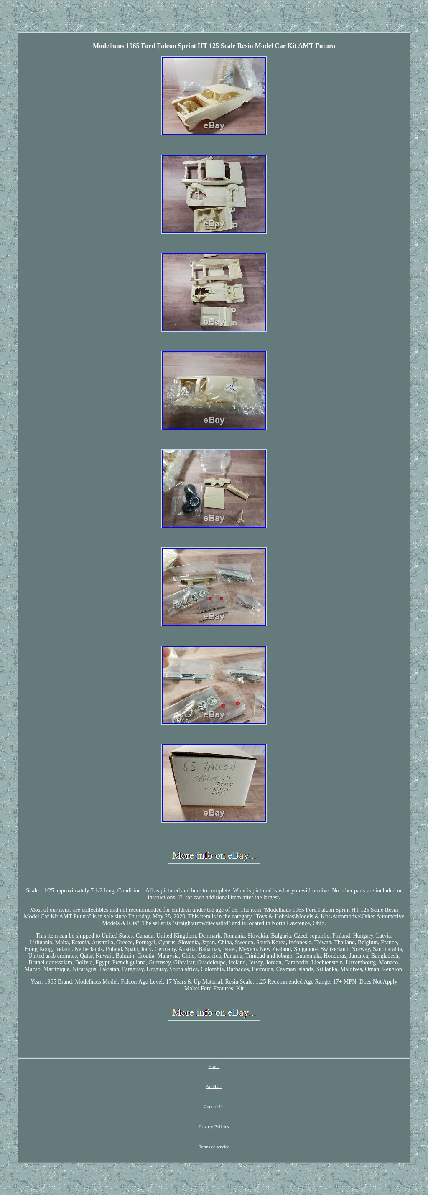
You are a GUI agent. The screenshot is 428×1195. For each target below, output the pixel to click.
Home (214, 1066)
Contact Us (214, 1106)
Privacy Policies (214, 1126)
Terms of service (214, 1146)
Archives (214, 1086)
